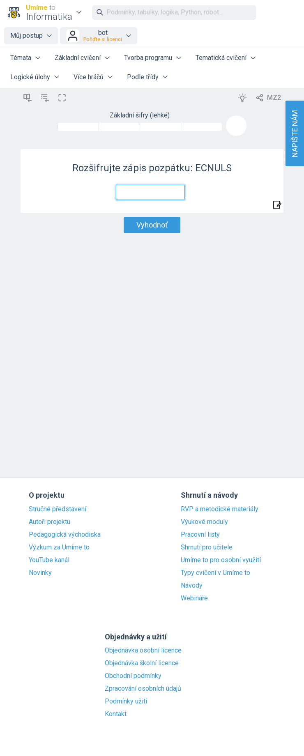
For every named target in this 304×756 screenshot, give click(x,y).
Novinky (40, 573)
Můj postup (26, 35)
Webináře (194, 598)
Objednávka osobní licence (143, 650)
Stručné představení (57, 509)
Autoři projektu (49, 522)
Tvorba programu (148, 58)
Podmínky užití (126, 701)
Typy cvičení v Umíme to (215, 573)
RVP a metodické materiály (219, 509)
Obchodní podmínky (133, 676)
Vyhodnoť (152, 225)
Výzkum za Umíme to (59, 547)
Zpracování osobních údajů (143, 688)
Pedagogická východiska (65, 534)
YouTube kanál (49, 560)
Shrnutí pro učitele (207, 547)
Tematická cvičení (221, 58)
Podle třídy (143, 77)
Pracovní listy (200, 534)
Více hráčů (89, 77)
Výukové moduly (204, 522)
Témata (20, 58)
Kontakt (116, 714)
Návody (192, 585)
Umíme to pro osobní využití (221, 560)
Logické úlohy (30, 77)
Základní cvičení (78, 58)
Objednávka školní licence (142, 663)
